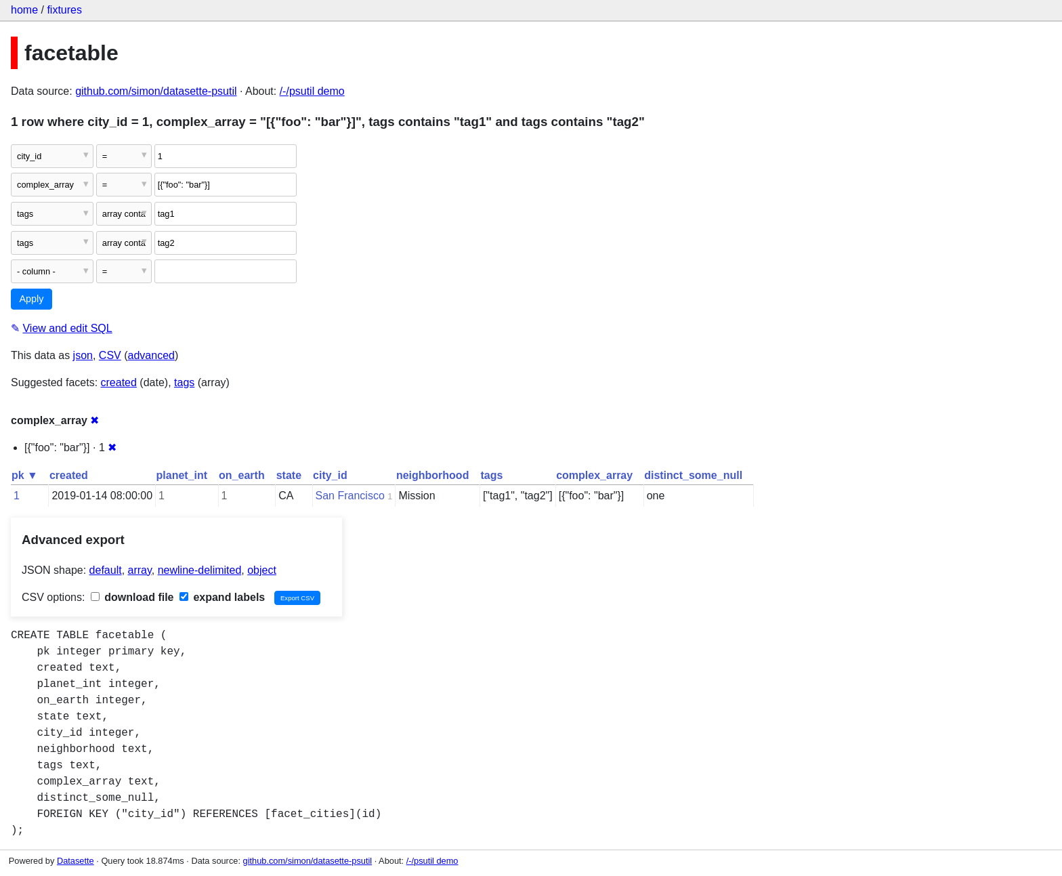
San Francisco (350, 495)
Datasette (75, 861)
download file (132, 597)
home (24, 10)
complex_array (594, 475)
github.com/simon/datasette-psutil (155, 91)
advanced (151, 355)
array (140, 570)
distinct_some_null (693, 475)
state (288, 475)
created (119, 382)
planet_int (182, 475)
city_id (330, 475)
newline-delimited (200, 570)
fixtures (64, 10)
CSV (110, 355)
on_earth (242, 475)
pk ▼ (25, 475)
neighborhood (432, 475)
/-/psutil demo (312, 91)
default (105, 570)
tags (184, 382)
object (261, 570)
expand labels (222, 597)
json (83, 355)
